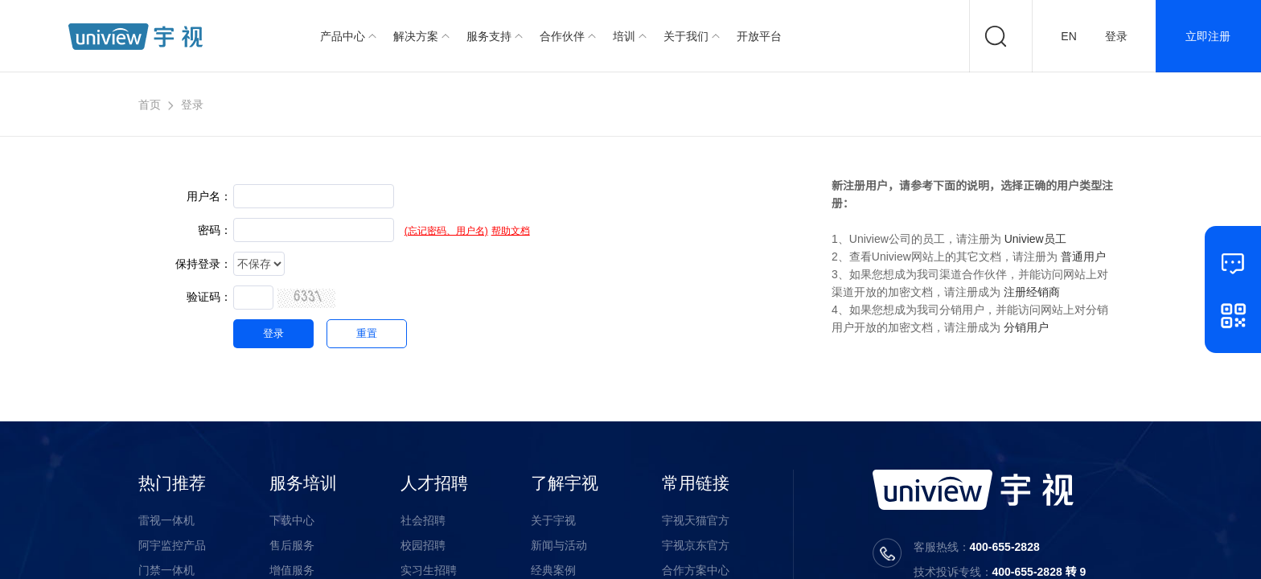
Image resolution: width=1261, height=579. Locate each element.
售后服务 (291, 545)
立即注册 (1207, 36)
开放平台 (759, 36)
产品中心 (342, 36)
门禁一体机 (166, 570)
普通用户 (1083, 256)
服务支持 (488, 36)
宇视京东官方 (695, 545)
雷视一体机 (166, 520)
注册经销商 (1032, 291)
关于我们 (686, 36)
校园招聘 (423, 545)
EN (1068, 36)
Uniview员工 (1035, 238)
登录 (1116, 36)
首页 (149, 104)
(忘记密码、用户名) (446, 230)
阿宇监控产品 (172, 545)
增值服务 (291, 570)
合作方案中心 (695, 570)
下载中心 (291, 520)
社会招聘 (423, 520)
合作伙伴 (562, 36)
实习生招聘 (428, 570)
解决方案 (415, 36)
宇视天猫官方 (695, 520)
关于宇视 (553, 520)
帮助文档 (510, 230)
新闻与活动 (559, 545)
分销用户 (1026, 327)
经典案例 (553, 570)
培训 (624, 36)
